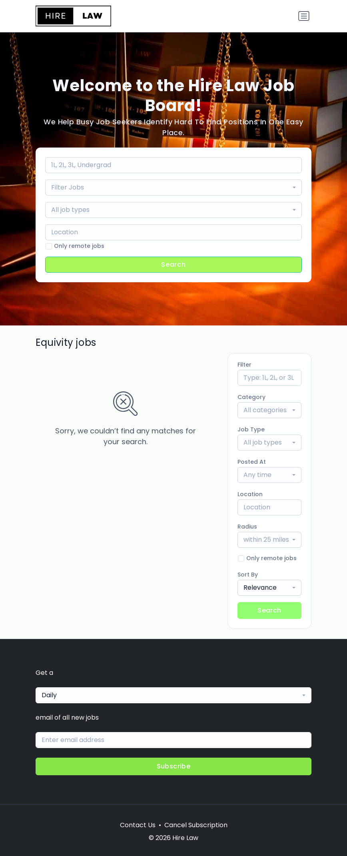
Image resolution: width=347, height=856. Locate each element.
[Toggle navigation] (303, 16)
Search (173, 264)
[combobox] (173, 188)
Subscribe (174, 766)
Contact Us (138, 825)
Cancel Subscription (195, 825)
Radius (247, 527)
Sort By (247, 575)
